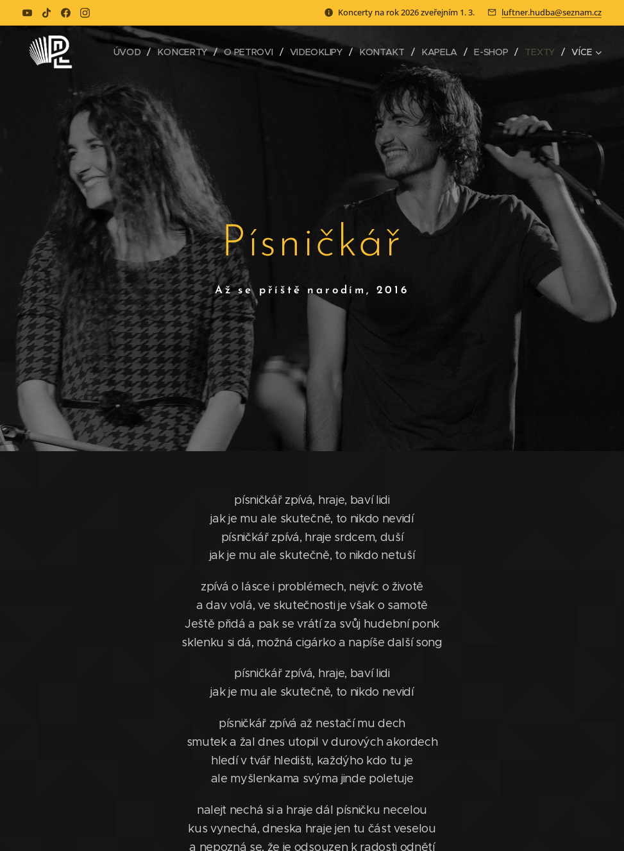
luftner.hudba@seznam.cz (552, 12)
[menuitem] (130, 52)
